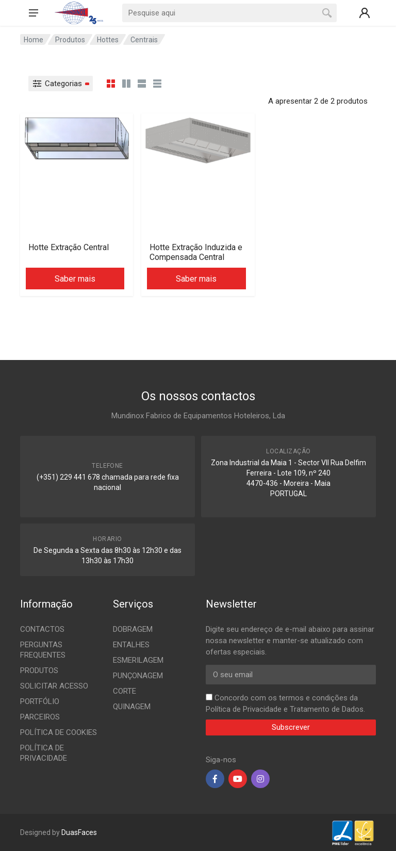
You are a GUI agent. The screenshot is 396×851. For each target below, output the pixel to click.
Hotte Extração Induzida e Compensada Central (196, 252)
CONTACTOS (42, 629)
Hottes (108, 40)
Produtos (70, 40)
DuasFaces (79, 832)
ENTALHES (131, 644)
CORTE (124, 691)
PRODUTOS (39, 670)
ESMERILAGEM (138, 660)
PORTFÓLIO (39, 701)
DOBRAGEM (133, 629)
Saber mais (75, 279)
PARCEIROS (40, 717)
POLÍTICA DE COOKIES (58, 732)
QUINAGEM (132, 706)
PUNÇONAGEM (138, 675)
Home (33, 40)
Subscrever (291, 727)
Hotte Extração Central (68, 247)
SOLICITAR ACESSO (54, 686)
